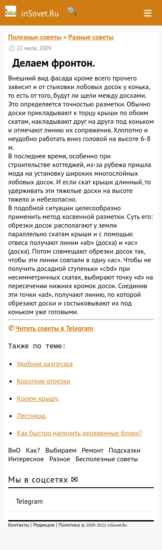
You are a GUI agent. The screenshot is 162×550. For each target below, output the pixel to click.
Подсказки (124, 451)
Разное (59, 460)
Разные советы (91, 36)
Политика (69, 526)
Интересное (26, 460)
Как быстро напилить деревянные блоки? (79, 434)
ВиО (14, 451)
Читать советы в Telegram (54, 328)
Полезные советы (35, 36)
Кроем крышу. (38, 400)
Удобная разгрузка (45, 365)
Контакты (18, 526)
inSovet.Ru (29, 12)
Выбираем (60, 451)
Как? (33, 451)
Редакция (43, 526)
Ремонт (92, 451)
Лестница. (32, 417)
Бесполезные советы (107, 460)
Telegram (29, 503)
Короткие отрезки (43, 382)
